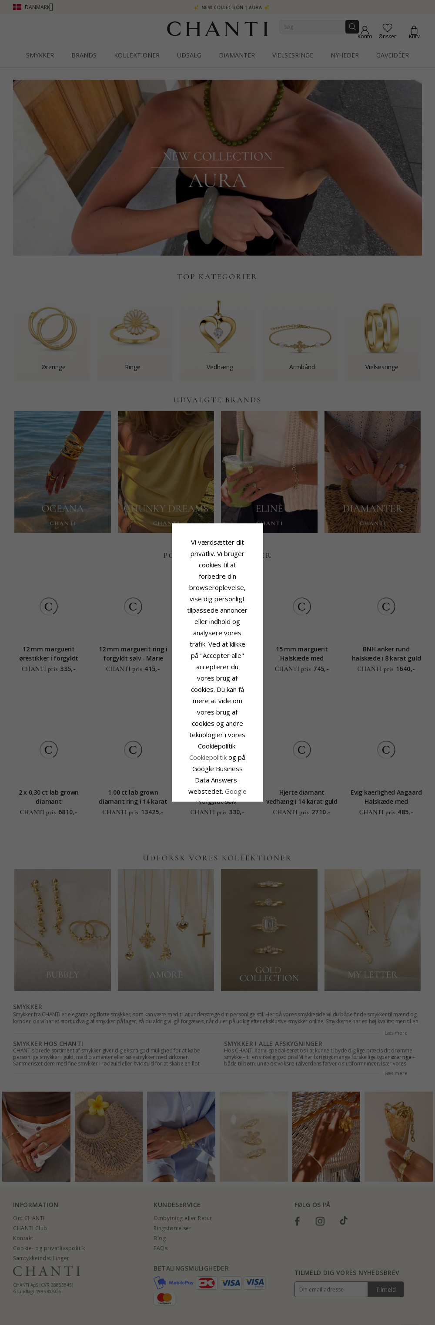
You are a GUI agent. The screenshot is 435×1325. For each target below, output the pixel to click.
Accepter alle (217, 709)
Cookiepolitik (262, 665)
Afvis (178, 728)
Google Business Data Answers (218, 688)
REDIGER (256, 728)
